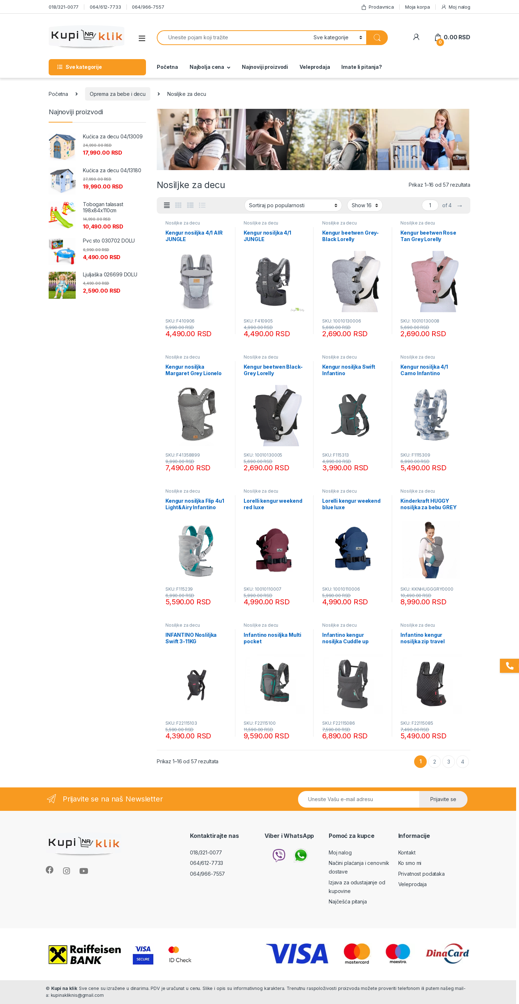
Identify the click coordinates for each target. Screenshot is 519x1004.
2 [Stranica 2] (434, 762)
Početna (167, 67)
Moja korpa (417, 7)
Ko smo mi (410, 863)
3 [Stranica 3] (448, 762)
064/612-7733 (105, 7)
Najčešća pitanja (348, 901)
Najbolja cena (207, 67)
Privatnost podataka (421, 874)
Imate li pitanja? (361, 67)
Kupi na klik (64, 988)
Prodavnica (377, 7)
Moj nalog (455, 7)
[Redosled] (293, 205)
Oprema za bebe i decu (118, 94)
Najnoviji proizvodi (265, 67)
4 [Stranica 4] (462, 762)
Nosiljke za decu (182, 223)
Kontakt (407, 852)
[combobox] (233, 37)
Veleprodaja (315, 67)
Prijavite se (443, 799)
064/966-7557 (148, 7)
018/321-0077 (64, 7)
